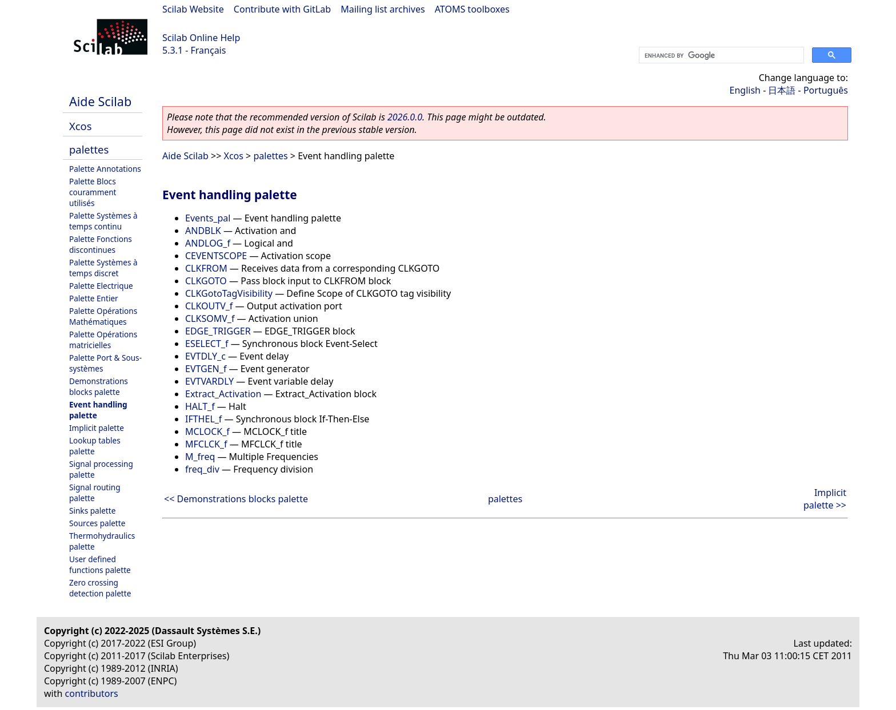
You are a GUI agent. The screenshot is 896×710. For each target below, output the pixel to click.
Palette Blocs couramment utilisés (93, 192)
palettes (89, 149)
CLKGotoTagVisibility (229, 293)
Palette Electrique (101, 285)
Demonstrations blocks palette (98, 386)
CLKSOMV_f (209, 318)
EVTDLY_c (205, 356)
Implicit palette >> (824, 498)
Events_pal (207, 218)
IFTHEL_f (203, 419)
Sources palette (97, 523)
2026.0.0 (404, 117)
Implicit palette (96, 427)
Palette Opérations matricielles (103, 339)
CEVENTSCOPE (216, 255)
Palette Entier (93, 298)
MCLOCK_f (207, 431)
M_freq (200, 456)
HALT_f (200, 406)
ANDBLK (203, 230)
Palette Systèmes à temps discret (103, 268)
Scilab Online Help (201, 37)
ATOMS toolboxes (472, 9)
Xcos (80, 126)
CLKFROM (206, 268)
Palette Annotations (105, 168)
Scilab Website (193, 9)
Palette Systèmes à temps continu (103, 221)
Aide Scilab (100, 101)
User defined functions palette (100, 564)
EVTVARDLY (209, 381)
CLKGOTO (206, 281)
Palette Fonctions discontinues (100, 244)
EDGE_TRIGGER (218, 331)
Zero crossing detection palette (100, 588)
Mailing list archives (383, 9)
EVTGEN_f (205, 368)
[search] (720, 55)
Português (825, 90)
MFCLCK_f (206, 444)
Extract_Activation (223, 394)
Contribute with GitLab (282, 9)
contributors (91, 693)
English (745, 90)
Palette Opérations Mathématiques (103, 316)
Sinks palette (92, 510)
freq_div (202, 469)
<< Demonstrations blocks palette (236, 499)
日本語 (781, 90)
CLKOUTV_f (209, 306)
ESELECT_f (206, 343)
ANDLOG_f (207, 243)
